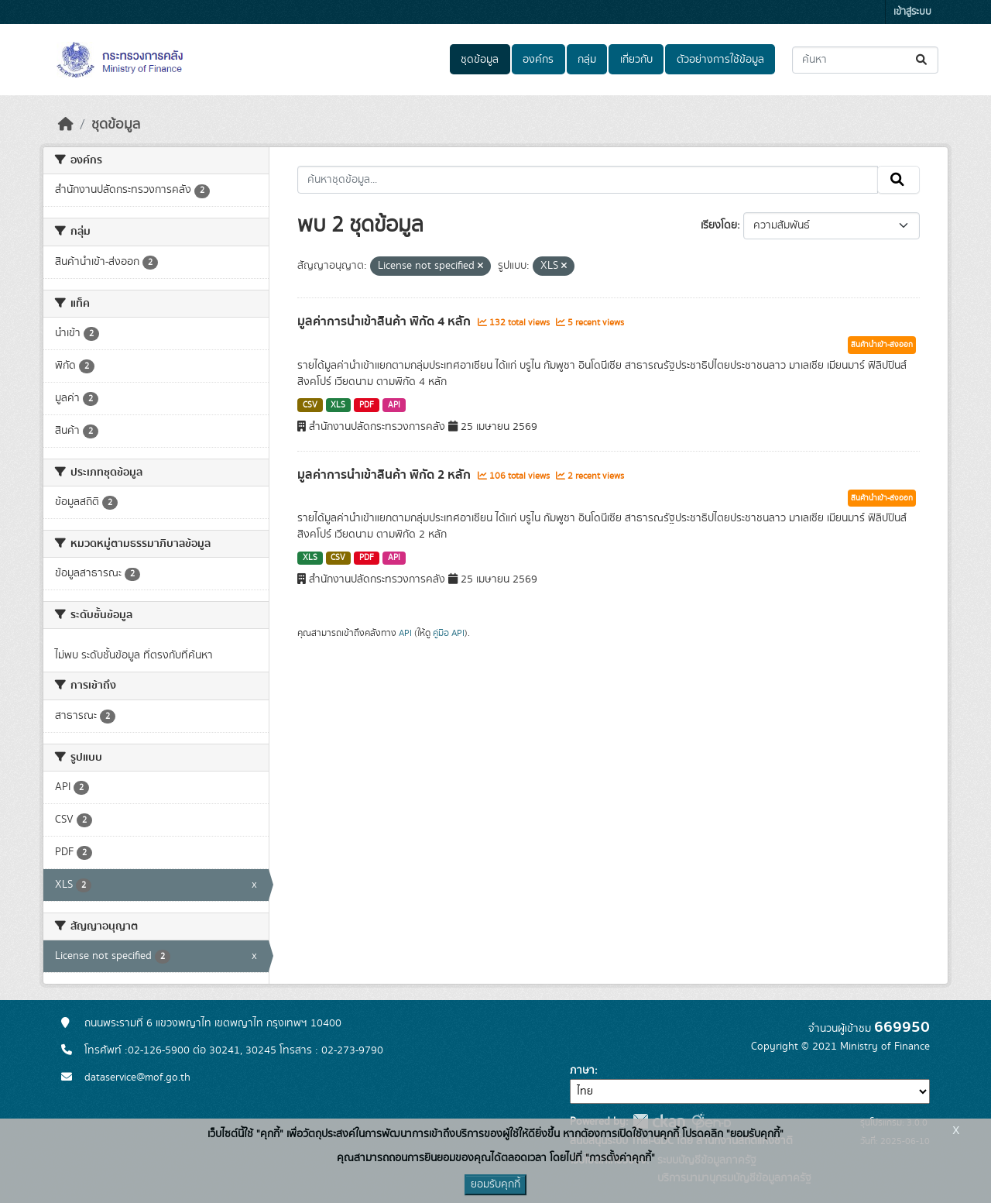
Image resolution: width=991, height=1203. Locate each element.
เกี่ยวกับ (636, 59)
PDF (366, 405)
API (394, 405)
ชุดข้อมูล (480, 59)
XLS (338, 405)
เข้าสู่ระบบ (912, 12)
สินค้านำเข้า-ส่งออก (882, 344)
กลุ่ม (587, 59)
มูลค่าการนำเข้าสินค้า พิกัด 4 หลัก (385, 321)
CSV (310, 405)
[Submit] (922, 60)
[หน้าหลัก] (66, 125)
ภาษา (582, 1070)
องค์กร (538, 59)
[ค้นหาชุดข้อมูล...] (865, 60)
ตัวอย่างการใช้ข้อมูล (720, 59)
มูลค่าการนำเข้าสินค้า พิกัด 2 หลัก (385, 475)
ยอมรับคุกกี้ (495, 1184)
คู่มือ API (449, 633)
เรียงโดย (719, 225)
